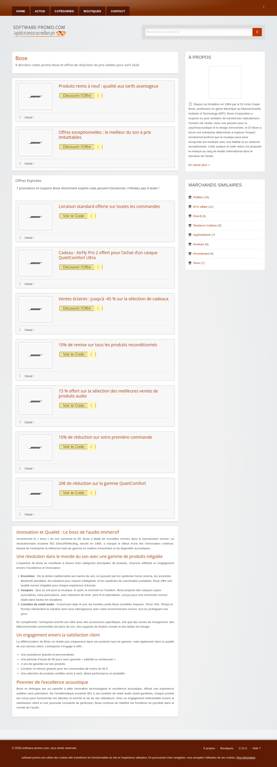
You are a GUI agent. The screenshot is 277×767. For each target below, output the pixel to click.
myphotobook (202, 234)
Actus (40, 11)
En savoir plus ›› (199, 165)
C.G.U (243, 748)
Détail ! (26, 117)
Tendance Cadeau (205, 225)
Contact (118, 11)
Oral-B (197, 216)
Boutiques (92, 11)
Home (20, 11)
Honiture (198, 244)
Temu (196, 263)
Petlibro (198, 197)
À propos (209, 748)
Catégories (64, 11)
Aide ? (256, 748)
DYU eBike (200, 206)
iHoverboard (201, 253)
